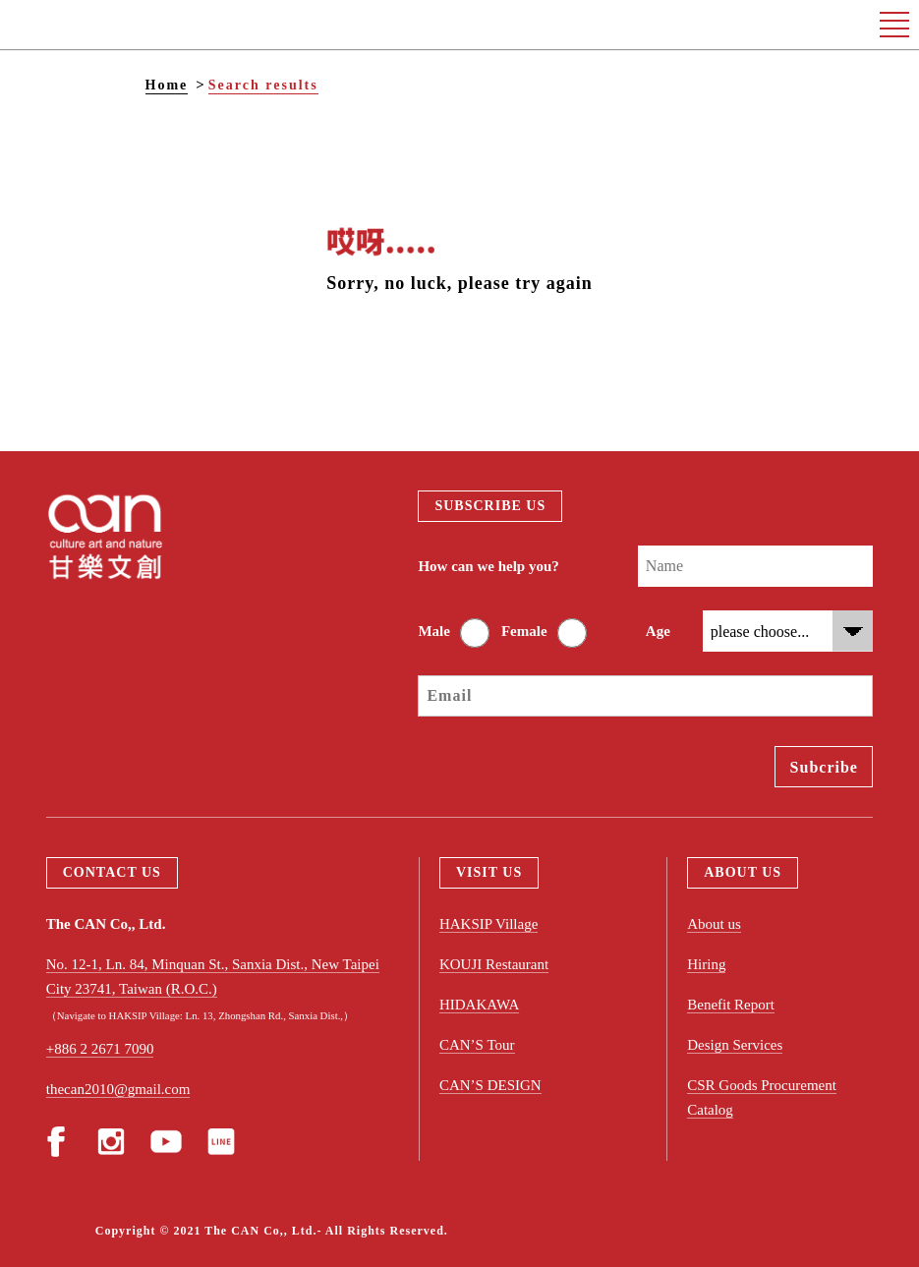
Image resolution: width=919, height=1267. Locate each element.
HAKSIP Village (488, 924)
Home (167, 85)
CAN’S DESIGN (490, 1085)
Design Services (734, 1045)
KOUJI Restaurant (493, 964)
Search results (263, 85)
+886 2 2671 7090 (100, 1049)
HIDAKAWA (479, 1004)
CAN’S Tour (477, 1045)
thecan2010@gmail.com (118, 1089)
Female (524, 631)
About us (714, 924)
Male (433, 631)
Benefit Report (731, 1004)
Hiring (706, 964)
